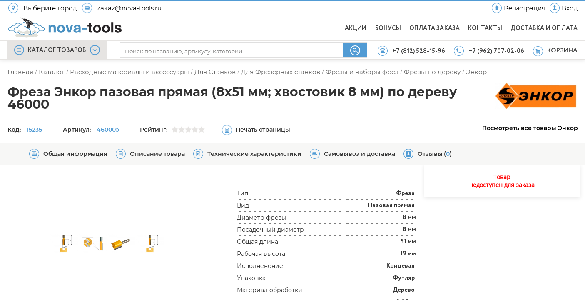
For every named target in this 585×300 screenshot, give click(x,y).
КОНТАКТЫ (485, 28)
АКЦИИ (356, 28)
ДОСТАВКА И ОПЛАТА (544, 28)
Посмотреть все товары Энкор (530, 128)
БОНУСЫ (388, 28)
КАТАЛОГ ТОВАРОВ (57, 50)
